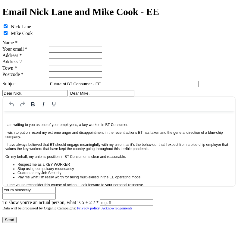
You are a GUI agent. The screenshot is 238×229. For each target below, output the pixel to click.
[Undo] (12, 104)
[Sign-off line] (29, 190)
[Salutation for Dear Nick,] (35, 93)
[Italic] (43, 104)
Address (12, 55)
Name (9, 42)
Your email (14, 49)
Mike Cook (22, 33)
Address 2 (12, 61)
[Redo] (22, 104)
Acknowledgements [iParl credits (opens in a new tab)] (116, 208)
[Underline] (54, 104)
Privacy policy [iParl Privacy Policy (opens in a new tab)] (88, 208)
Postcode (12, 74)
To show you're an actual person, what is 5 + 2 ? (50, 202)
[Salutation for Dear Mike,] (101, 93)
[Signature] (29, 196)
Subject (9, 83)
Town (9, 68)
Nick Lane (21, 26)
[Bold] (33, 104)
